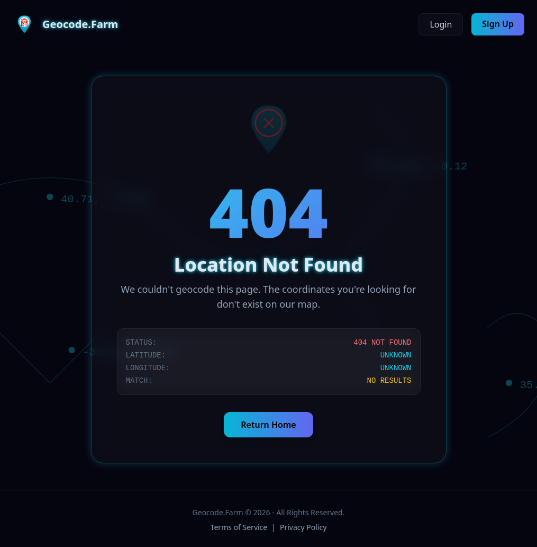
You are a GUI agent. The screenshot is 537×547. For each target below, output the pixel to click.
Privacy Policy (303, 527)
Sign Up (498, 24)
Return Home (268, 425)
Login (441, 24)
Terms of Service (239, 527)
